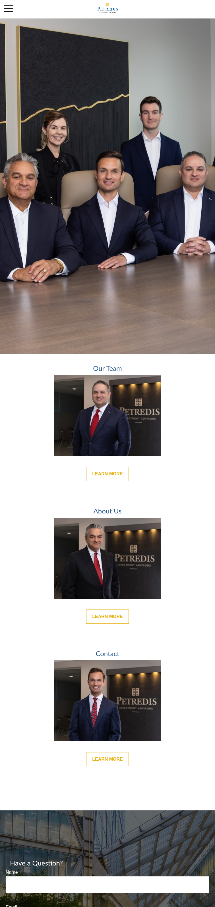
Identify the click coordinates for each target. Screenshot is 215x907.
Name (12, 872)
